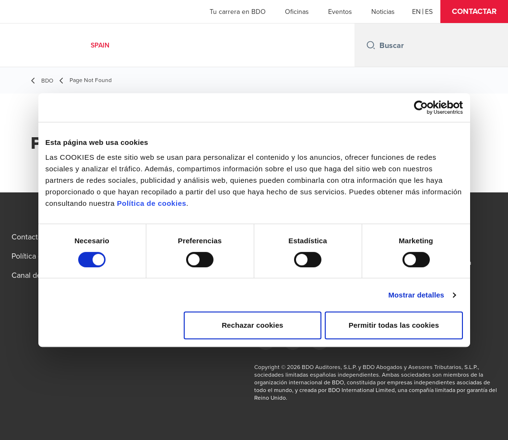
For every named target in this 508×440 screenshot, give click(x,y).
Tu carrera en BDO (238, 11)
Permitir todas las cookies (394, 325)
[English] (416, 11)
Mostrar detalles (416, 295)
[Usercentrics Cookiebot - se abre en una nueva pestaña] (421, 107)
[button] (474, 11)
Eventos (340, 11)
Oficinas (297, 11)
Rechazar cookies (252, 325)
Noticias (383, 11)
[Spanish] (429, 11)
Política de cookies (152, 203)
